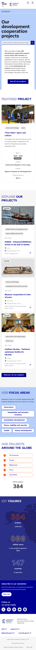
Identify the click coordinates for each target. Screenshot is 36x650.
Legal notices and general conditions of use (18, 639)
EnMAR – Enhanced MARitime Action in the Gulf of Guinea (18, 243)
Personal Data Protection (18, 643)
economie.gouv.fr (24, 633)
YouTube (20, 609)
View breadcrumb (6, 11)
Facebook (14, 609)
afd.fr (3, 629)
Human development (23, 431)
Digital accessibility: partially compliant (13, 647)
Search (28, 3)
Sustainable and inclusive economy (18, 414)
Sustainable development (14, 420)
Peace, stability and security (15, 425)
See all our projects (18, 81)
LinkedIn (9, 609)
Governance (8, 407)
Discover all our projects (14, 375)
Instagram (25, 609)
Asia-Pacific (13, 475)
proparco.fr (14, 629)
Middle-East (13, 465)
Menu (32, 3)
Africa (11, 470)
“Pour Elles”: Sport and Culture (15, 134)
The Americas (14, 455)
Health (6, 431)
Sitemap (28, 647)
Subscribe (6, 594)
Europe (11, 460)
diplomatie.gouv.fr (7, 633)
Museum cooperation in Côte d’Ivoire (18, 296)
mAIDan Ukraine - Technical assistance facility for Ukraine (17, 352)
